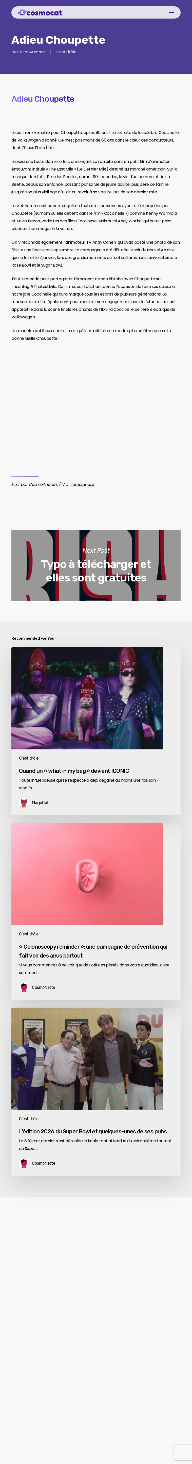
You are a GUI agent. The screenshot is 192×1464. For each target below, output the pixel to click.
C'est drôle (66, 52)
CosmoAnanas (31, 52)
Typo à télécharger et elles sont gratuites (95, 565)
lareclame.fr (83, 484)
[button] (171, 12)
